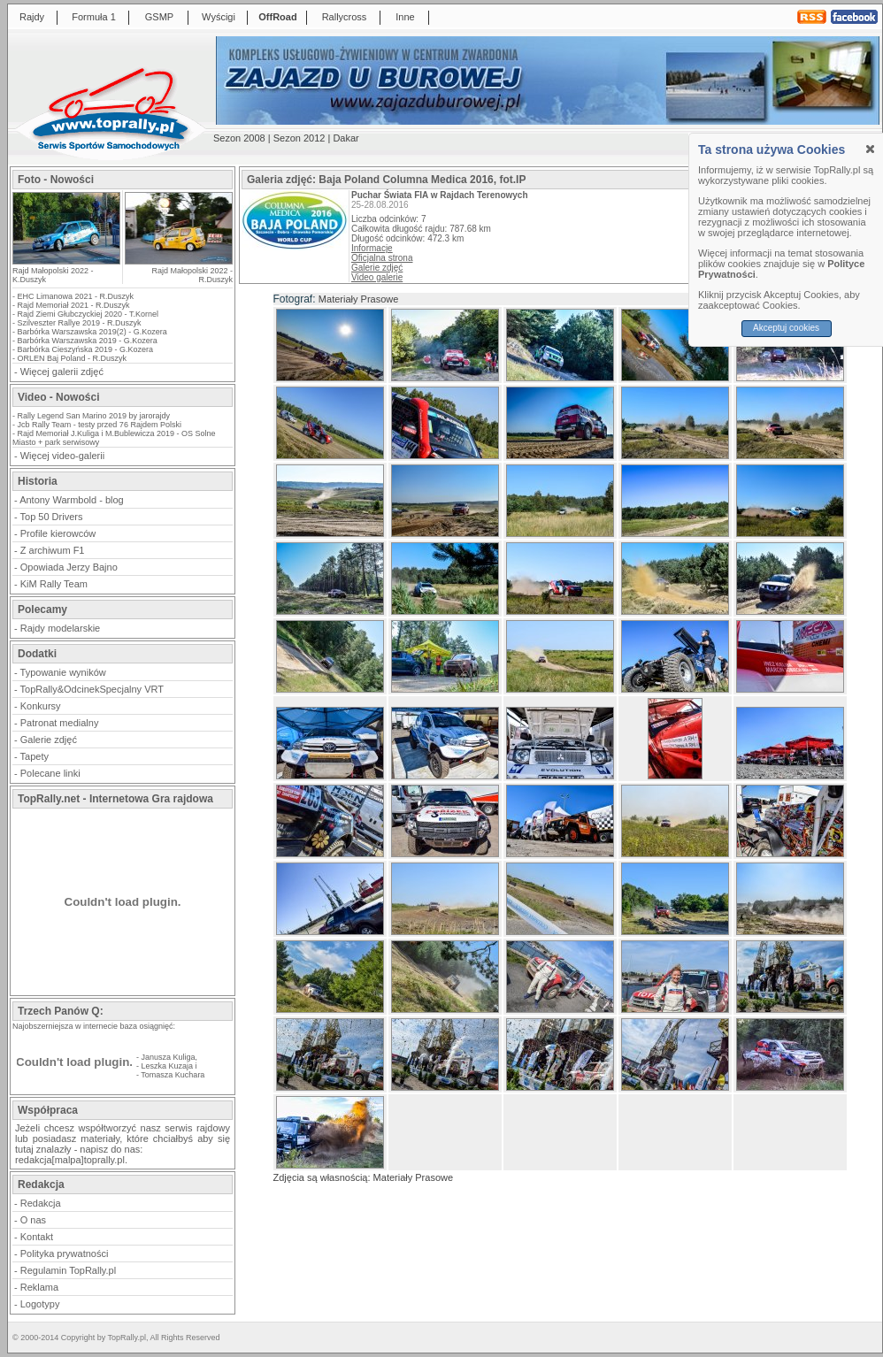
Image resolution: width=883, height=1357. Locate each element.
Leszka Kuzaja (168, 1066)
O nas (33, 1220)
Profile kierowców (58, 533)
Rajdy (31, 17)
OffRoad (277, 17)
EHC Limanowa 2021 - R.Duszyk (76, 296)
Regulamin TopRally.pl (68, 1270)
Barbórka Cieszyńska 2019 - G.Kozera (86, 349)
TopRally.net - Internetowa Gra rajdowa (115, 799)
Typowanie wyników (63, 672)
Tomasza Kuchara (172, 1074)
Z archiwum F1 (52, 550)
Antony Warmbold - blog (71, 499)
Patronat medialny (59, 722)
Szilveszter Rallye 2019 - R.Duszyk (80, 322)
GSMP (159, 17)
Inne (404, 17)
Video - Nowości (58, 397)
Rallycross (344, 17)
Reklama (39, 1287)
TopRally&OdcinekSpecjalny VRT (92, 689)
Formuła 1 (94, 17)
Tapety (34, 756)
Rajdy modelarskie (60, 628)
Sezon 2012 (299, 138)
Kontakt (36, 1236)
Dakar (345, 138)
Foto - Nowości (56, 179)
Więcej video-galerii (62, 455)
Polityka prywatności (64, 1253)
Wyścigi (218, 17)
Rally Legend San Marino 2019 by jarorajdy (94, 415)
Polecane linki (50, 773)
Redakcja (40, 1203)
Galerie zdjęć (48, 739)
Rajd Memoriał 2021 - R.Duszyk (74, 305)
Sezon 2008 (239, 138)
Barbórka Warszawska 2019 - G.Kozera (87, 340)
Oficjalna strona (381, 258)
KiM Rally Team (54, 584)
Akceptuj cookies (786, 328)
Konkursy (40, 706)
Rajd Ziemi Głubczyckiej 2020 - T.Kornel (88, 314)
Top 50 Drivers (51, 516)
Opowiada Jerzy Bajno (69, 567)
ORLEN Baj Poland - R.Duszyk (72, 358)
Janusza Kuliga (169, 1057)
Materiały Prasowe (358, 299)
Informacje (372, 248)
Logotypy (40, 1304)
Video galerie (377, 277)
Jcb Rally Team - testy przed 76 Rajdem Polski (99, 424)
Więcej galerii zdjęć (62, 371)
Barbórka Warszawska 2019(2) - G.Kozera (92, 331)
